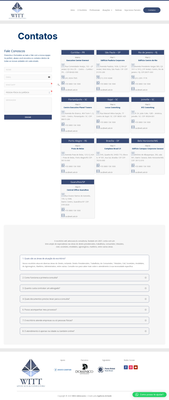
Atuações (106, 10)
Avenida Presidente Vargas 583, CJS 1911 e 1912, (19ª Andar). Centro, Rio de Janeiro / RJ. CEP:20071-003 (147, 69)
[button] (149, 394)
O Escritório (82, 10)
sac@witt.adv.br (71, 90)
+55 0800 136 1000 (71, 84)
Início (73, 10)
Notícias (118, 10)
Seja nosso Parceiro (132, 10)
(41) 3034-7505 (69, 78)
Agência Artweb (104, 396)
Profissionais (95, 10)
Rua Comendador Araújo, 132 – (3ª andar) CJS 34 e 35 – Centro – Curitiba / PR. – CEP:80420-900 (77, 69)
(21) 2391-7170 (139, 78)
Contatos (152, 10)
